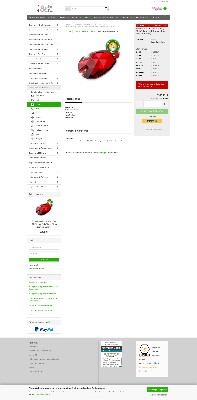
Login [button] (153, 2)
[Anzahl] (152, 104)
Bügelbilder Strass (35, 172)
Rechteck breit (38, 121)
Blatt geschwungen (40, 130)
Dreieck (36, 113)
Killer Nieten (33, 182)
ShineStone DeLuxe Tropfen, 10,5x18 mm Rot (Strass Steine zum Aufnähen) (44, 224)
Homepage (102, 153)
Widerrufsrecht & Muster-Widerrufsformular (44, 359)
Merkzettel (163, 2)
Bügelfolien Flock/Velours (38, 187)
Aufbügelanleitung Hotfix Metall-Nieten (42, 294)
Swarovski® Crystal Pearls (38, 73)
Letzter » (93, 31)
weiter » (85, 31)
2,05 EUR (44, 232)
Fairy (35, 134)
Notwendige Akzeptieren (157, 390)
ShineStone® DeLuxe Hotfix (38, 78)
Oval (35, 100)
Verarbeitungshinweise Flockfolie (40, 305)
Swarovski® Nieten (35, 59)
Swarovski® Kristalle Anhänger (42, 17)
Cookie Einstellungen (36, 371)
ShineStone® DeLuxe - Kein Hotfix (41, 83)
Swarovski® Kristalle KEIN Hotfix (135, 17)
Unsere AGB (33, 355)
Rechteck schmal (39, 125)
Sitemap (32, 315)
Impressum (33, 347)
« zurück (77, 31)
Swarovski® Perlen (35, 68)
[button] (139, 104)
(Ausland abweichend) (158, 42)
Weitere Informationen (158, 395)
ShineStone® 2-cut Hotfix (38, 143)
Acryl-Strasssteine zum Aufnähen (40, 163)
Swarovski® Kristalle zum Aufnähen (41, 44)
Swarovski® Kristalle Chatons (39, 64)
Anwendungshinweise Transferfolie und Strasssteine (43, 300)
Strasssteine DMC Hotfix (37, 153)
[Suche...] (68, 8)
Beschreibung (73, 99)
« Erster (68, 31)
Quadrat (36, 117)
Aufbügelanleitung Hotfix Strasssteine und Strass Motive (43, 288)
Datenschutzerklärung (42, 394)
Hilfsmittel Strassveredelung (39, 167)
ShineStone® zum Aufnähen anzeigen (44, 92)
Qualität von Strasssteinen (38, 282)
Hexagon (36, 138)
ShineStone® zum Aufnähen (39, 88)
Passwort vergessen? (36, 268)
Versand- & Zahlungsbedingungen (40, 351)
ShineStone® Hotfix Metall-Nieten (40, 148)
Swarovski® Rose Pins (37, 54)
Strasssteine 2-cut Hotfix (37, 158)
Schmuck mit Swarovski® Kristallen (75, 17)
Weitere (156, 17)
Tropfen (36, 104)
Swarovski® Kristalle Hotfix (106, 17)
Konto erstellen (34, 265)
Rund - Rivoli (37, 95)
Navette (36, 108)
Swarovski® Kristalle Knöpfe (39, 49)
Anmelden (44, 260)
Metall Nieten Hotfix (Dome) (38, 177)
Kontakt (31, 367)
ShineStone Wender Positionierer (40, 310)
